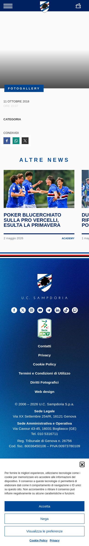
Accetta (44, 506)
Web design (44, 394)
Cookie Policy (38, 540)
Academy (68, 240)
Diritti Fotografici (44, 385)
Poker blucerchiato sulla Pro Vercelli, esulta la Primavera (32, 223)
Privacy (55, 540)
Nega (44, 519)
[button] (82, 464)
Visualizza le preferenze (44, 531)
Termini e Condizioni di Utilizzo (44, 376)
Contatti (44, 349)
